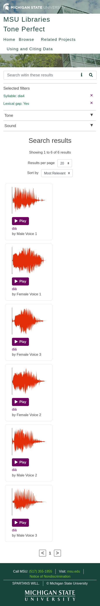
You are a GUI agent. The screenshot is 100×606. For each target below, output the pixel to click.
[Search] (41, 75)
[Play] (20, 221)
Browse (26, 39)
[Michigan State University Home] (34, 7)
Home (9, 39)
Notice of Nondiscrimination (50, 576)
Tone (8, 115)
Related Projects (58, 39)
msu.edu (73, 571)
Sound (10, 125)
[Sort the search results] (57, 173)
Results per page (41, 163)
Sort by (33, 173)
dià (14, 229)
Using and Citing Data (30, 49)
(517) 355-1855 (40, 571)
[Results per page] (64, 163)
